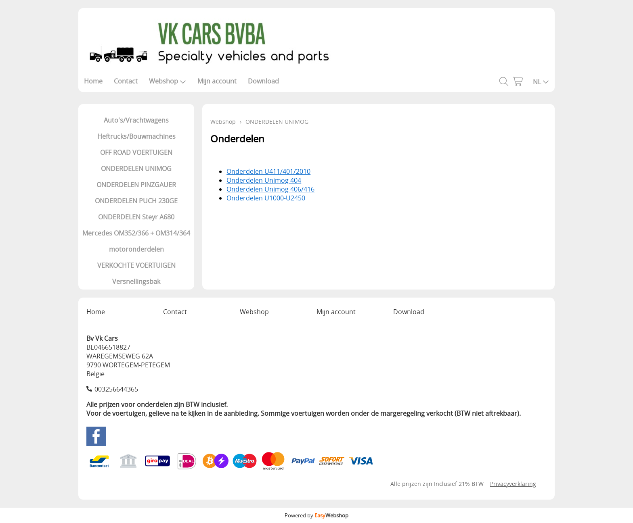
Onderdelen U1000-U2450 (265, 198)
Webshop (167, 81)
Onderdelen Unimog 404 (263, 180)
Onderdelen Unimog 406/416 (270, 189)
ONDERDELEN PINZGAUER (136, 184)
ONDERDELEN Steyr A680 (136, 217)
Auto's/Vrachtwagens (136, 120)
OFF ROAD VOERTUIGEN (136, 152)
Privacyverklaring (513, 484)
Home (93, 81)
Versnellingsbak (136, 281)
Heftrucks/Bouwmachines (136, 136)
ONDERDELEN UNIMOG (136, 168)
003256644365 (116, 389)
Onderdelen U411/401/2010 (268, 171)
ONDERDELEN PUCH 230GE (136, 200)
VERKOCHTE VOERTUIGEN (136, 265)
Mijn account (217, 81)
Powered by (316, 515)
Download (263, 81)
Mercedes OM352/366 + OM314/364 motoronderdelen (136, 241)
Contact (126, 81)
